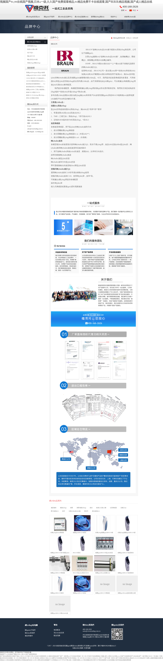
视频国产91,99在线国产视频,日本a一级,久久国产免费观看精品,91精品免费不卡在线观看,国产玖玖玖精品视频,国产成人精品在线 (76, 1)
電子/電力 (30, 52)
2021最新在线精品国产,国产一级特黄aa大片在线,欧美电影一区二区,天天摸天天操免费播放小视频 (75, 656)
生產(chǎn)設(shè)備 (74, 511)
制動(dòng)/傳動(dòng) (33, 63)
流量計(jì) (123, 507)
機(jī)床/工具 (31, 56)
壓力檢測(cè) (55, 511)
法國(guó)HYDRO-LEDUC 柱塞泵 (36, 75)
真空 (63, 511)
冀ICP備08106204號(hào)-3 (107, 646)
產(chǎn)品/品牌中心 (65, 17)
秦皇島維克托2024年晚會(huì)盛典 (36, 86)
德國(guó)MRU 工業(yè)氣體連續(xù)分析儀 (39, 89)
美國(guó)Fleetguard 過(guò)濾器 (35, 72)
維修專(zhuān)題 (130, 17)
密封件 (86, 511)
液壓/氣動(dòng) (32, 46)
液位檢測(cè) (96, 511)
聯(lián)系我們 (30, 633)
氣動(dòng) (63, 507)
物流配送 (57, 630)
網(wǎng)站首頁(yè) (33, 17)
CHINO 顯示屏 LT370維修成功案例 (36, 78)
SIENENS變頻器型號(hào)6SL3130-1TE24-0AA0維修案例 (43, 81)
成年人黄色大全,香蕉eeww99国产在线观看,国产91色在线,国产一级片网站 (126, 656)
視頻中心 (114, 17)
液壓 (71, 507)
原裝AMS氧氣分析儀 (32, 98)
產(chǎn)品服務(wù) (81, 17)
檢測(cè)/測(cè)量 (32, 49)
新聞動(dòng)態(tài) (97, 17)
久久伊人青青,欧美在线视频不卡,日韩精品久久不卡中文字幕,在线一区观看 (54, 660)
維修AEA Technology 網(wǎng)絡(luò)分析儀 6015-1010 (42, 95)
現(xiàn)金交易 (59, 633)
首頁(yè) (128, 38)
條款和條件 (29, 636)
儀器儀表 (53, 507)
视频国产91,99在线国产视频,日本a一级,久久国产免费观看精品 (18, 654)
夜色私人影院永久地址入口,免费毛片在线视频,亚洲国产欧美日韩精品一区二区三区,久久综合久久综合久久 (66, 658)
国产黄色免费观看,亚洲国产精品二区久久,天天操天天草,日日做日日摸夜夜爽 (23, 656)
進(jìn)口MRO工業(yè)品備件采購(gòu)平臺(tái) (49, 8)
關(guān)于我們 (49, 17)
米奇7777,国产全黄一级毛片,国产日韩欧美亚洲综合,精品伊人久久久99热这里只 (122, 658)
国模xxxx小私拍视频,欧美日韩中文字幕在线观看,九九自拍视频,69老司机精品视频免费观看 (104, 660)
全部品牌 (36, 37)
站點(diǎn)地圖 (78, 648)
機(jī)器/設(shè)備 (32, 59)
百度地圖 (87, 648)
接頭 (91, 507)
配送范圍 (57, 635)
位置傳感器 (113, 507)
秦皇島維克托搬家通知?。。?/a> (35, 84)
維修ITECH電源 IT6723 (33, 92)
